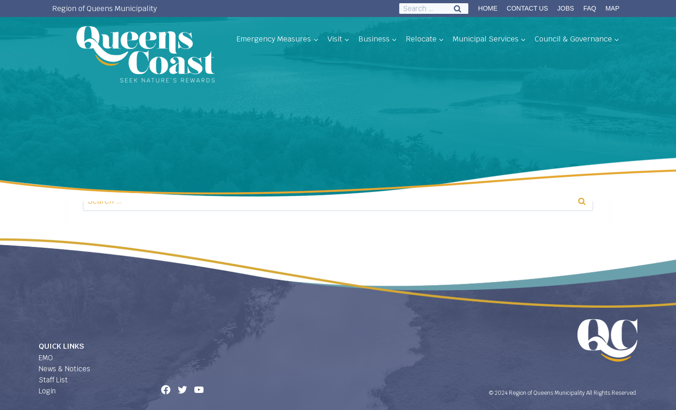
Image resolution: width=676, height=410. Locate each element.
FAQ (589, 8)
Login (47, 391)
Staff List (53, 379)
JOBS (565, 8)
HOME (487, 8)
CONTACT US (527, 8)
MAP (612, 8)
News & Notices (64, 368)
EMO (46, 357)
